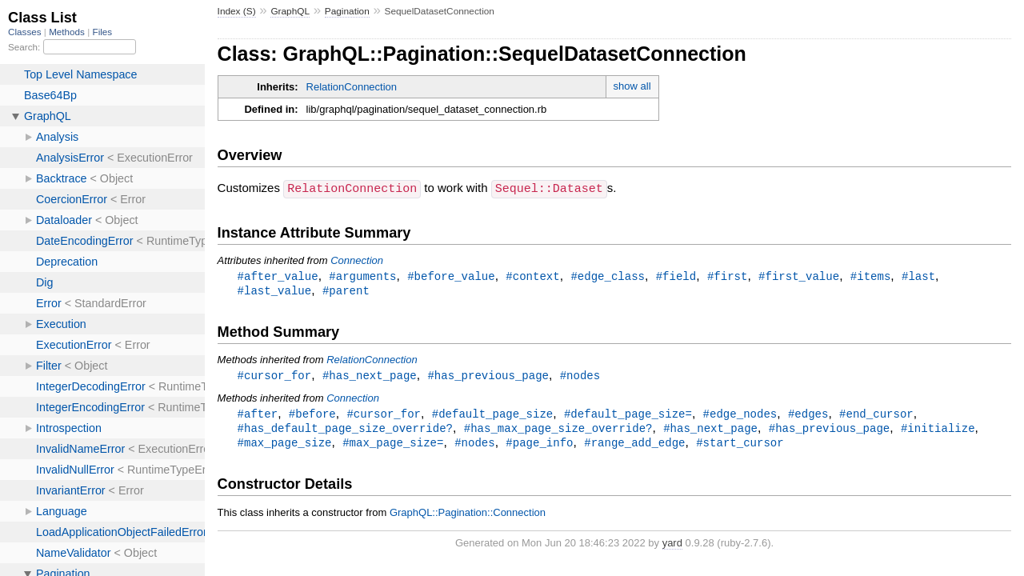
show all (632, 86)
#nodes (580, 376)
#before (312, 415)
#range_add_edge (634, 446)
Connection (356, 260)
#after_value (278, 275)
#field (676, 275)
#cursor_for (275, 376)
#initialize (938, 430)
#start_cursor (739, 446)
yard (672, 547)
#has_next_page (369, 376)
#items (870, 275)
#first (727, 275)
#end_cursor (876, 415)
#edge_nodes (740, 415)
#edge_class (607, 275)
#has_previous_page (488, 376)
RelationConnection (351, 87)
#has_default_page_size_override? (345, 430)
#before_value (450, 275)
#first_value (798, 275)
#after (258, 415)
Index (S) (237, 11)
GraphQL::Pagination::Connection (468, 516)
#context (532, 275)
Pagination (347, 11)
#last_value (275, 290)
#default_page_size (493, 415)
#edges (808, 415)
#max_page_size (285, 446)
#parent (346, 290)
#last (918, 275)
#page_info (539, 446)
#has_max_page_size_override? (558, 430)
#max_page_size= (392, 446)
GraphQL (290, 11)
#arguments (362, 275)
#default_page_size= (628, 415)
